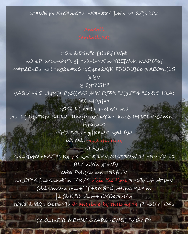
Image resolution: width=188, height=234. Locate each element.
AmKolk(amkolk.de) (94, 34)
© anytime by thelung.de (105, 204)
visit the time (109, 181)
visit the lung (104, 141)
